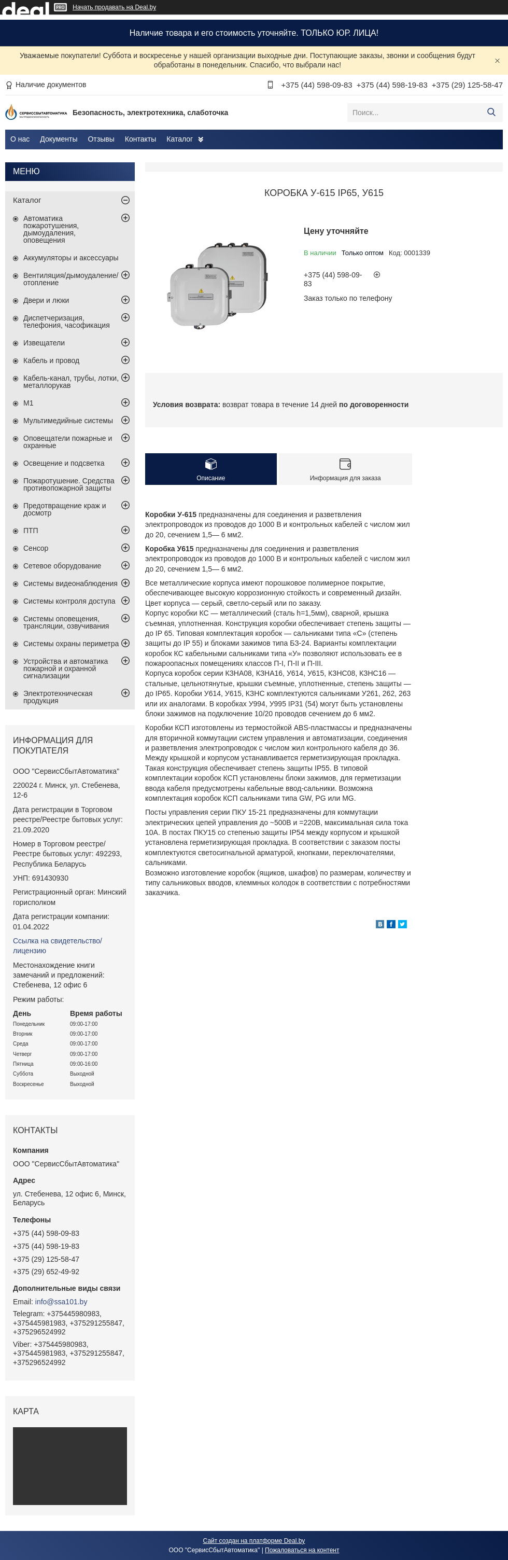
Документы (58, 139)
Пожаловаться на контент (302, 1550)
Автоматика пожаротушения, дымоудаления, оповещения (51, 229)
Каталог (179, 139)
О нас (20, 139)
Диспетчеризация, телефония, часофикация (66, 321)
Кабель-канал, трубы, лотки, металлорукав (71, 381)
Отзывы (101, 139)
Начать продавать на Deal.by (114, 7)
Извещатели (44, 343)
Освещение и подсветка (64, 463)
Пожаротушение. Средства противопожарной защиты (69, 484)
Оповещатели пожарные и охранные (67, 442)
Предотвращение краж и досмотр (64, 509)
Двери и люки (46, 300)
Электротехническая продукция (58, 697)
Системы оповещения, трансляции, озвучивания (66, 622)
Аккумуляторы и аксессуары (71, 258)
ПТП (30, 530)
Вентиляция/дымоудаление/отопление (70, 279)
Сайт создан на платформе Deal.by (254, 1540)
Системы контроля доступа (69, 601)
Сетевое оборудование (62, 566)
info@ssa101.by (61, 1302)
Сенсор (35, 548)
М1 (28, 403)
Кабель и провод (51, 360)
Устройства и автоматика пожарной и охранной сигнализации (65, 668)
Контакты (140, 139)
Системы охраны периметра (71, 643)
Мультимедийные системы (68, 420)
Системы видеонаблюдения (70, 583)
